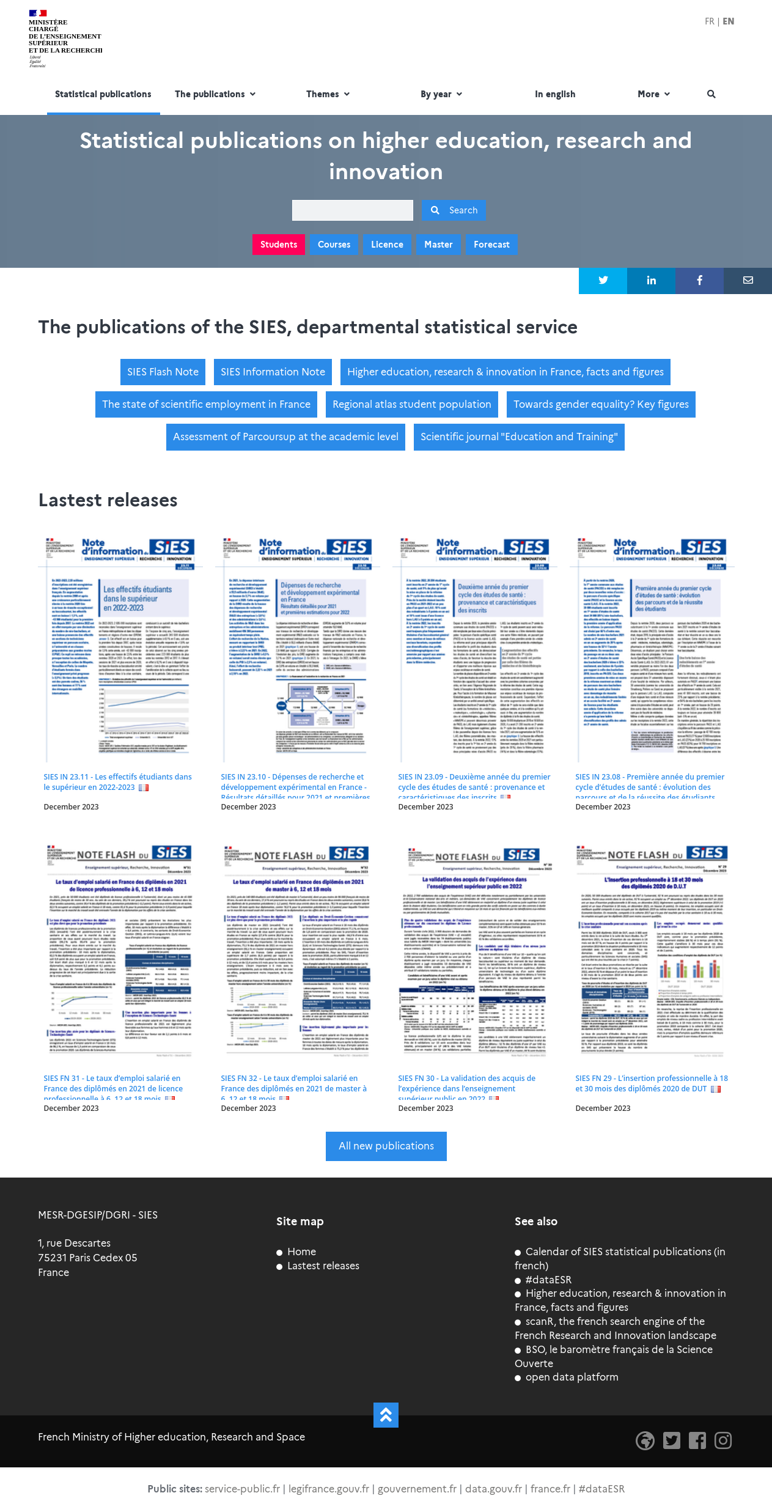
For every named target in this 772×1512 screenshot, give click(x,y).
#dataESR (543, 1280)
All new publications (386, 1146)
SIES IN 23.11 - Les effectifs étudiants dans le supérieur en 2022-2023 (118, 781)
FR (710, 21)
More (655, 95)
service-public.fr (242, 1489)
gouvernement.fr (417, 1489)
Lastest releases (317, 1266)
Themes (329, 95)
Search (454, 210)
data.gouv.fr (493, 1489)
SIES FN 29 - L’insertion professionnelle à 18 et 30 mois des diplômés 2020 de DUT (652, 1083)
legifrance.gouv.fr (329, 1489)
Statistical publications (103, 95)
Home (296, 1252)
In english (555, 95)
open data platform (567, 1377)
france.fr (550, 1489)
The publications (217, 95)
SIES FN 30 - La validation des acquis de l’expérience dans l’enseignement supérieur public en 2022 (467, 1088)
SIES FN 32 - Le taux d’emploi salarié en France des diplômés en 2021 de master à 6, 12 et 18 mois (294, 1088)
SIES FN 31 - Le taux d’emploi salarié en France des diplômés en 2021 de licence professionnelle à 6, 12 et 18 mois (113, 1088)
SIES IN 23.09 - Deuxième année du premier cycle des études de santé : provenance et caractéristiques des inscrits (475, 786)
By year (443, 95)
